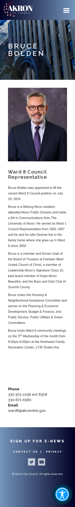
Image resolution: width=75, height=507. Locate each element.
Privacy (54, 451)
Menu (66, 10)
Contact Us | (28, 451)
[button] (37, 124)
